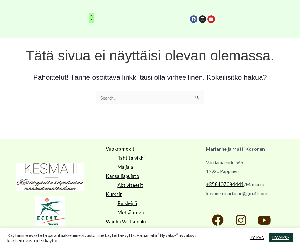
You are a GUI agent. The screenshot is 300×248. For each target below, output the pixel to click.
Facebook (116, 227)
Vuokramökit (119, 149)
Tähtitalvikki (130, 157)
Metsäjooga (129, 210)
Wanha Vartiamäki (124, 218)
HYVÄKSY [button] (280, 237)
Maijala (125, 166)
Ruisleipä (126, 201)
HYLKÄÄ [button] (257, 237)
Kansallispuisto (121, 175)
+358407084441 (223, 184)
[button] (91, 18)
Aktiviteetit (129, 183)
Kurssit (113, 192)
